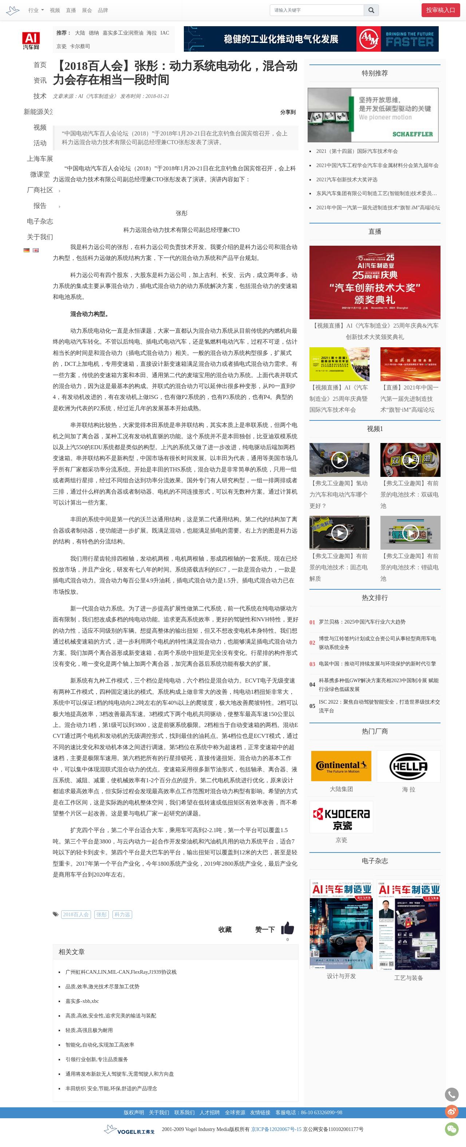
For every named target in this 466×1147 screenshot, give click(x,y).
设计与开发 (341, 976)
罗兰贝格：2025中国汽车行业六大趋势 (362, 622)
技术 (40, 96)
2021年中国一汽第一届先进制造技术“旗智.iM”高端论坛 (378, 207)
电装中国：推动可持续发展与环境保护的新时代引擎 (377, 664)
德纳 (94, 33)
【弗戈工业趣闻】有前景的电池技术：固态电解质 (338, 567)
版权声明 (134, 1112)
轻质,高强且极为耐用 (89, 1030)
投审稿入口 (440, 10)
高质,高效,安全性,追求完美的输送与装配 (111, 1016)
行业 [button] (34, 10)
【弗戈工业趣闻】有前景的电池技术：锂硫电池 (409, 567)
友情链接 (260, 1112)
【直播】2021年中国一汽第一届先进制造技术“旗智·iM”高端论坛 (409, 398)
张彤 (101, 914)
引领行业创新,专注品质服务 (97, 1059)
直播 (71, 10)
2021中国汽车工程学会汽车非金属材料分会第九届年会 (377, 165)
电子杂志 (40, 221)
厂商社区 (40, 190)
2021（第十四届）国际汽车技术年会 (357, 151)
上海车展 (40, 158)
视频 (55, 10)
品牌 (103, 10)
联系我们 (184, 1112)
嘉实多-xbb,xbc (82, 1001)
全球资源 (235, 1112)
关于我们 (40, 237)
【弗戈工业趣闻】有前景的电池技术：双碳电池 (409, 494)
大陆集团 (341, 789)
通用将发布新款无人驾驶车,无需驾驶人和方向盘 (120, 1074)
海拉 (152, 33)
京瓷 (61, 46)
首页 (40, 64)
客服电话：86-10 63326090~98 (309, 1112)
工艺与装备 (408, 978)
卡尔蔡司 (80, 46)
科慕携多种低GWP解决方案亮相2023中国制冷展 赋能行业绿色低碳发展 (379, 685)
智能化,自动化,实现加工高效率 (100, 1045)
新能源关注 (40, 111)
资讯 (40, 80)
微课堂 (40, 174)
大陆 (80, 33)
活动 (40, 143)
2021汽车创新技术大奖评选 (347, 179)
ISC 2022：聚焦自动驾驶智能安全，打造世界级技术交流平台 (379, 706)
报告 (40, 205)
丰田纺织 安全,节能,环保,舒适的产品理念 (111, 1088)
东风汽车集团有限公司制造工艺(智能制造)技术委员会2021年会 (386, 193)
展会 (87, 10)
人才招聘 (210, 1112)
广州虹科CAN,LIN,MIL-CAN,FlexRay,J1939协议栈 (121, 972)
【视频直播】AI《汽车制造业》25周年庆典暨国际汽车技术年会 (338, 398)
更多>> (316, 229)
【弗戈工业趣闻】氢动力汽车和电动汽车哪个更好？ (338, 494)
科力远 (122, 914)
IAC (165, 33)
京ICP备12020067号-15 (276, 1129)
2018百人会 (76, 914)
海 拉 (408, 789)
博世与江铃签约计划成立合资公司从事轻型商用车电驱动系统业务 (377, 643)
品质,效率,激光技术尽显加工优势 (102, 986)
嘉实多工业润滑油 (123, 33)
